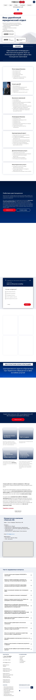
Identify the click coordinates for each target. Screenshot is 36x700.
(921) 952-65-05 (8, 531)
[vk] (18, 9)
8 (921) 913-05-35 (8, 527)
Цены (11, 5)
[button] (23, 210)
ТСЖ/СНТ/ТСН (7, 693)
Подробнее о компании (8, 508)
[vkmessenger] (19, 690)
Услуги (5, 5)
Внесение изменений (18, 98)
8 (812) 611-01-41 (8, 526)
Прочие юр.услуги (8, 694)
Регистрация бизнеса (18, 69)
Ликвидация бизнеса (18, 117)
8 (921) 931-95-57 (8, 528)
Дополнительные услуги (19, 150)
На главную (22, 656)
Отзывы (15, 5)
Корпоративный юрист (19, 133)
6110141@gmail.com (11, 534)
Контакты (29, 5)
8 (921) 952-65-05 (6, 679)
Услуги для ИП (16, 84)
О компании (22, 5)
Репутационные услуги (19, 164)
